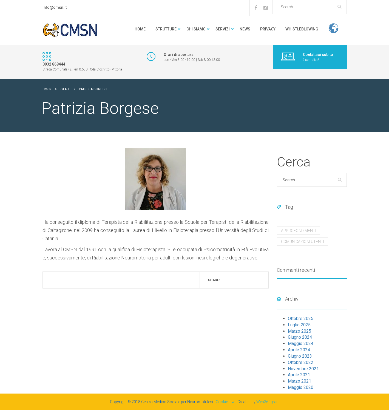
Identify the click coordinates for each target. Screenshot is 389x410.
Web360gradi (267, 402)
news (245, 29)
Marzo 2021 (299, 381)
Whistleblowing (301, 29)
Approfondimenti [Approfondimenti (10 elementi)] (298, 230)
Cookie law (225, 402)
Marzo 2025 (299, 331)
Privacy (268, 29)
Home (140, 29)
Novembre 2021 (303, 368)
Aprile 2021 (299, 374)
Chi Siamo (196, 29)
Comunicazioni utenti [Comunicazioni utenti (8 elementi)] (302, 241)
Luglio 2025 (299, 324)
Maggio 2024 (300, 343)
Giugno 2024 (300, 337)
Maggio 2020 (300, 387)
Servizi (222, 29)
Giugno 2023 (300, 356)
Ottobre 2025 (300, 318)
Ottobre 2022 (300, 362)
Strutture (166, 29)
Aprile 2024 (299, 349)
